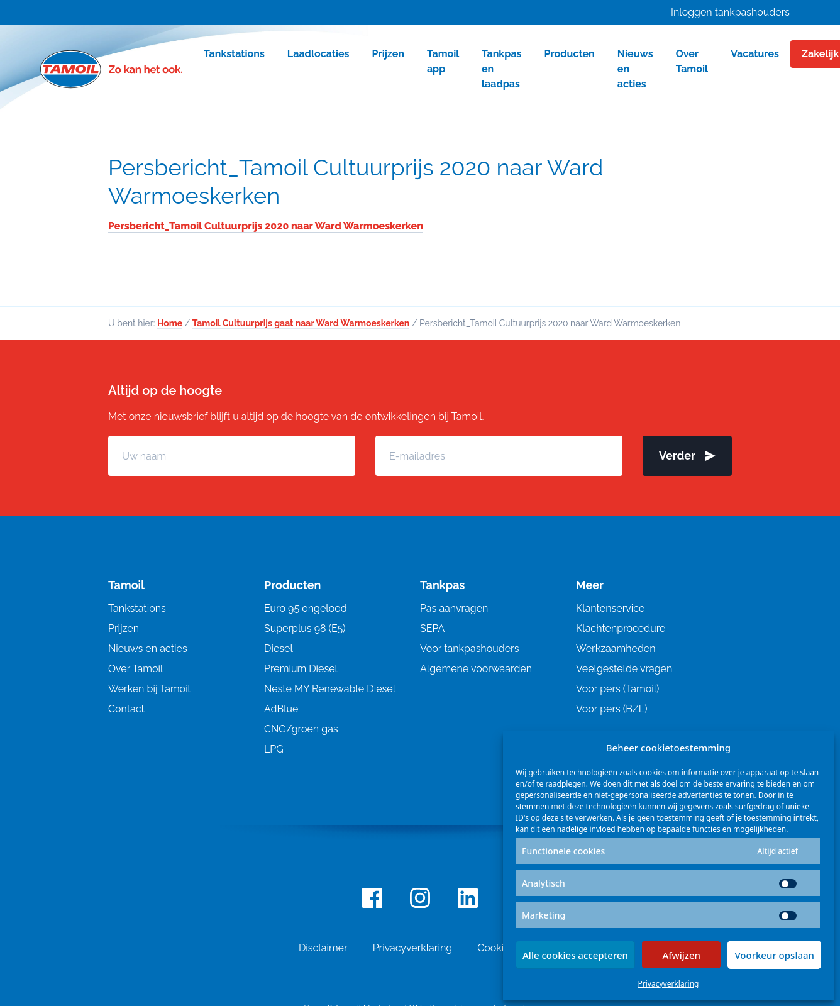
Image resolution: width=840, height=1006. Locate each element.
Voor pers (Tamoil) (617, 689)
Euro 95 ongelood (305, 608)
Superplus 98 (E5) (305, 628)
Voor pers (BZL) (611, 709)
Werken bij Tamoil (149, 689)
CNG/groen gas (301, 729)
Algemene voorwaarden (476, 669)
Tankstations (137, 608)
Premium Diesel (301, 669)
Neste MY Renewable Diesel (329, 689)
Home (169, 323)
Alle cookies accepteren (575, 955)
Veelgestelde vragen (624, 669)
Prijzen (123, 628)
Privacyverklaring (668, 983)
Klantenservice (610, 608)
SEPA (432, 628)
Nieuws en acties (147, 649)
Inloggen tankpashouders (730, 12)
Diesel (278, 649)
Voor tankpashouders (469, 649)
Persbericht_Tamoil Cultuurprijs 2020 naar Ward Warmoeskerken (355, 181)
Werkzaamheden (616, 649)
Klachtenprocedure (620, 628)
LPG (274, 749)
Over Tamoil (135, 669)
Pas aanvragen (454, 608)
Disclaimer (323, 948)
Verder (687, 455)
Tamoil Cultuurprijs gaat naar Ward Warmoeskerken (301, 323)
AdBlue (281, 709)
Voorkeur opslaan (774, 955)
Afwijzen (681, 955)
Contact (126, 709)
